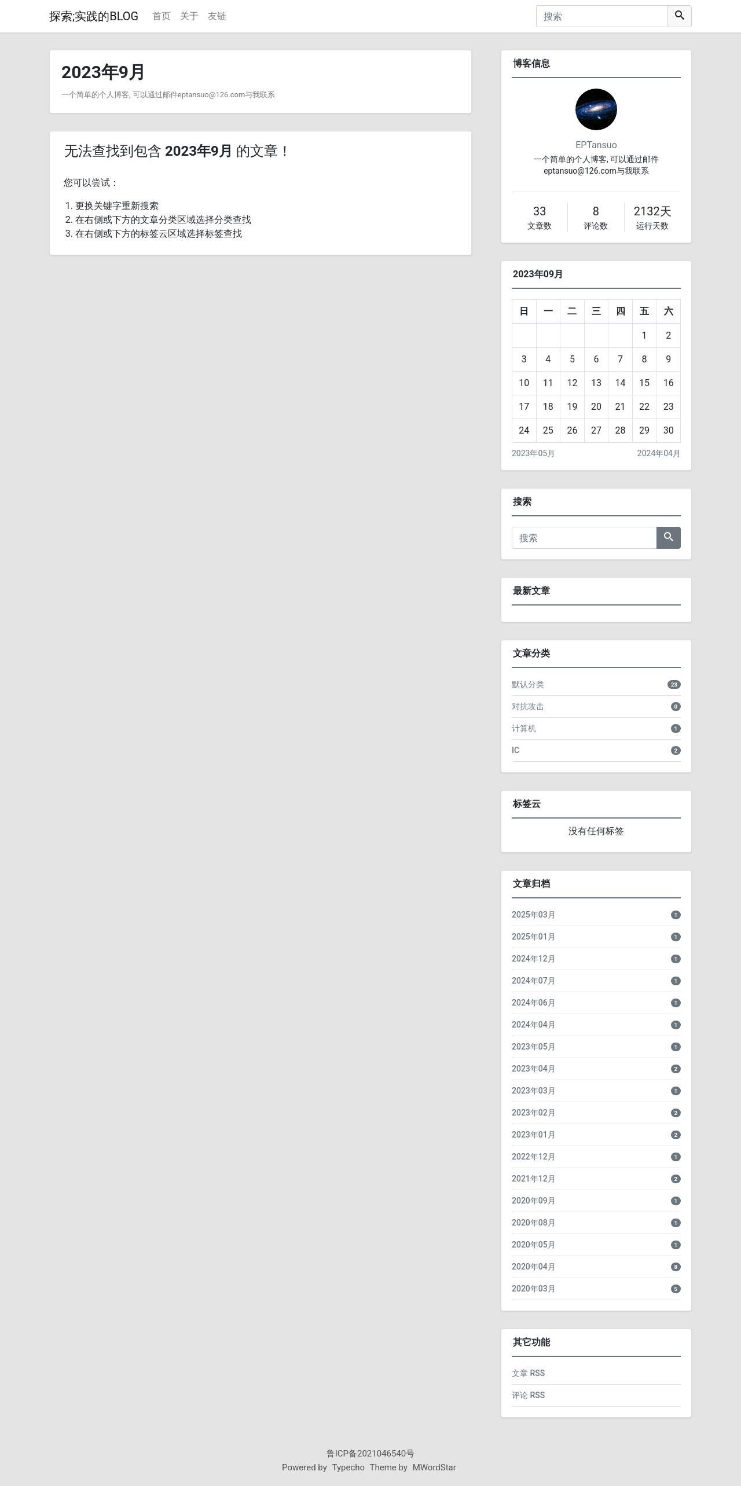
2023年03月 (534, 1090)
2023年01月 (534, 1134)
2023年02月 (534, 1112)
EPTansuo (596, 145)
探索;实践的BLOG (93, 16)
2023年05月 (533, 453)
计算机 (524, 728)
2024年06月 (534, 1002)
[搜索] (602, 16)
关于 (189, 15)
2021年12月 (534, 1178)
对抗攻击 (528, 706)
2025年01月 (534, 936)
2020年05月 (534, 1244)
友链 (217, 15)
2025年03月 (534, 914)
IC (515, 750)
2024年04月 (659, 453)
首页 (161, 15)
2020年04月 (534, 1266)
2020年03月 (534, 1288)
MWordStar (434, 1467)
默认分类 (528, 684)
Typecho (348, 1467)
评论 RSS (528, 1395)
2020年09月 (534, 1200)
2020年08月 (534, 1222)
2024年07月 (534, 980)
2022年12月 (534, 1156)
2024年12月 (534, 958)
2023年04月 (534, 1068)
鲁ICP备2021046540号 (371, 1453)
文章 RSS (528, 1373)
